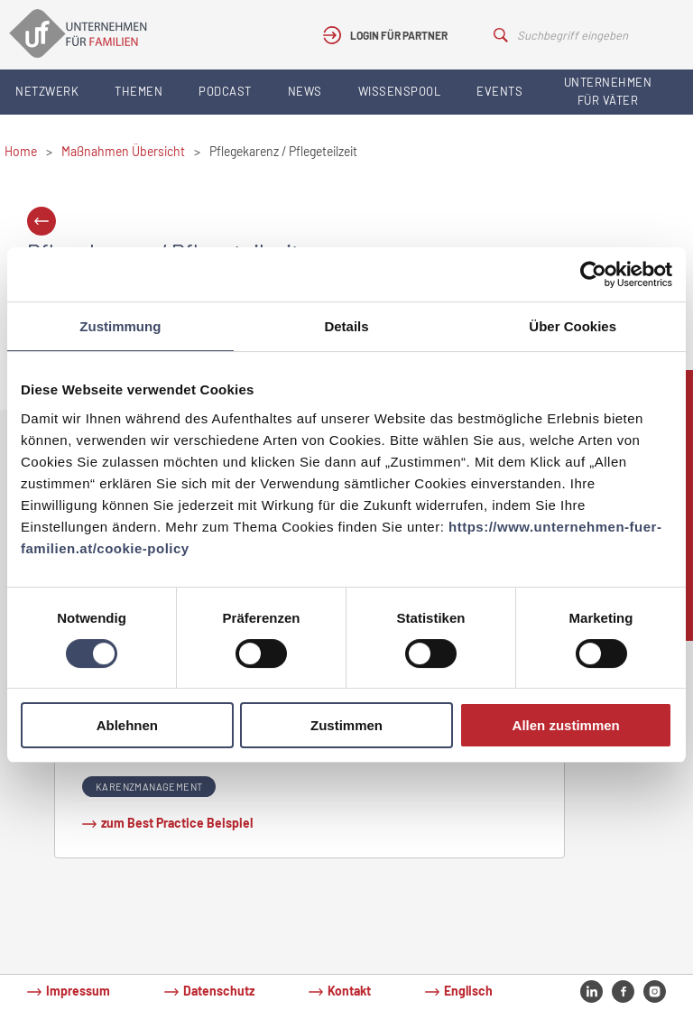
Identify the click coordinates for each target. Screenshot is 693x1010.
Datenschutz (218, 990)
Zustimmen (346, 725)
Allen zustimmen (566, 725)
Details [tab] (346, 326)
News (305, 91)
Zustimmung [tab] (120, 326)
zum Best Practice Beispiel (177, 822)
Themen (138, 91)
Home (21, 151)
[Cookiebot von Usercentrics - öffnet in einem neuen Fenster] (593, 274)
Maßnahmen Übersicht (123, 151)
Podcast (225, 91)
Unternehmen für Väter (608, 91)
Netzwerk (47, 91)
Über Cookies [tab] (572, 326)
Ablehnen (127, 725)
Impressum (78, 990)
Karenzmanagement (149, 786)
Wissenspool (399, 91)
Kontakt (349, 990)
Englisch (468, 990)
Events (499, 91)
